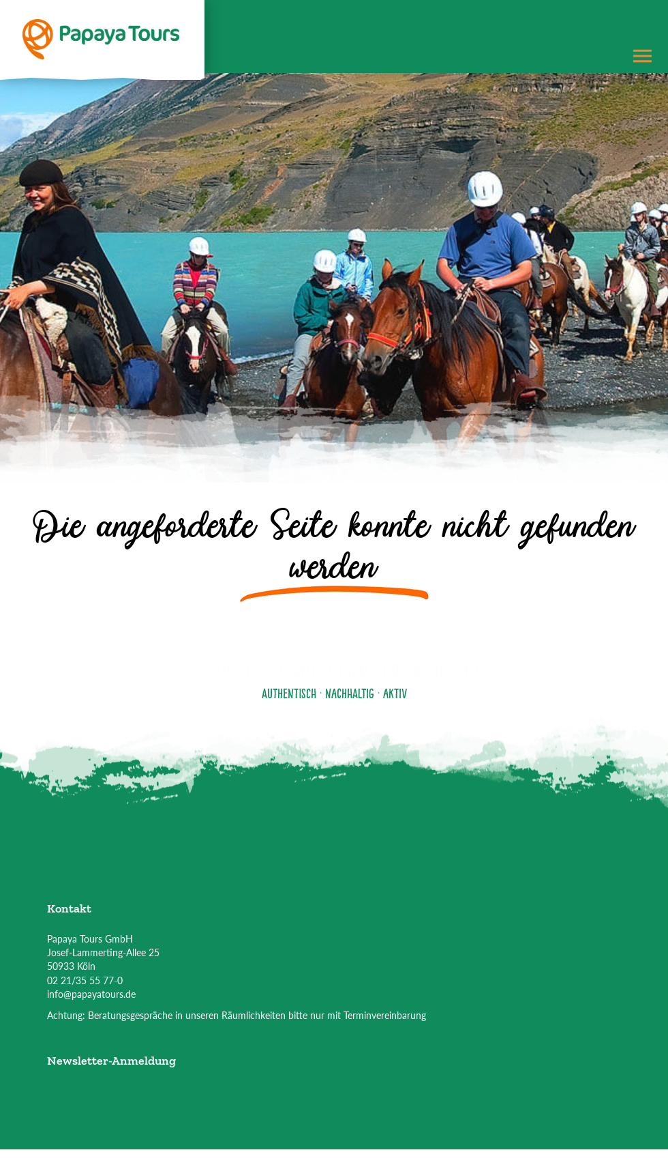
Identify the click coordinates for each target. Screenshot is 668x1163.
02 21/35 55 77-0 (85, 980)
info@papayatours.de (91, 994)
